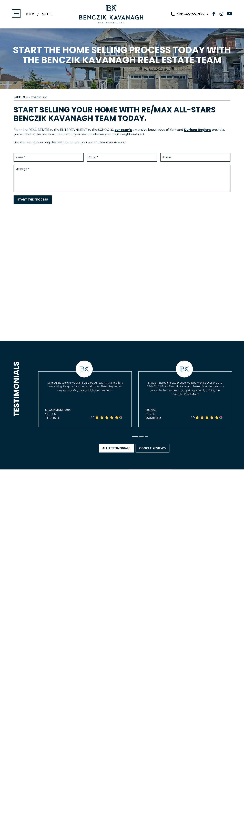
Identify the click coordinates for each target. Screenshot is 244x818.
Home (17, 97)
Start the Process (32, 199)
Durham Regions (197, 130)
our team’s (123, 130)
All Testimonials (116, 448)
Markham (153, 418)
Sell (47, 14)
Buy (30, 14)
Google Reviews (152, 448)
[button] (135, 436)
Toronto (52, 418)
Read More (191, 394)
